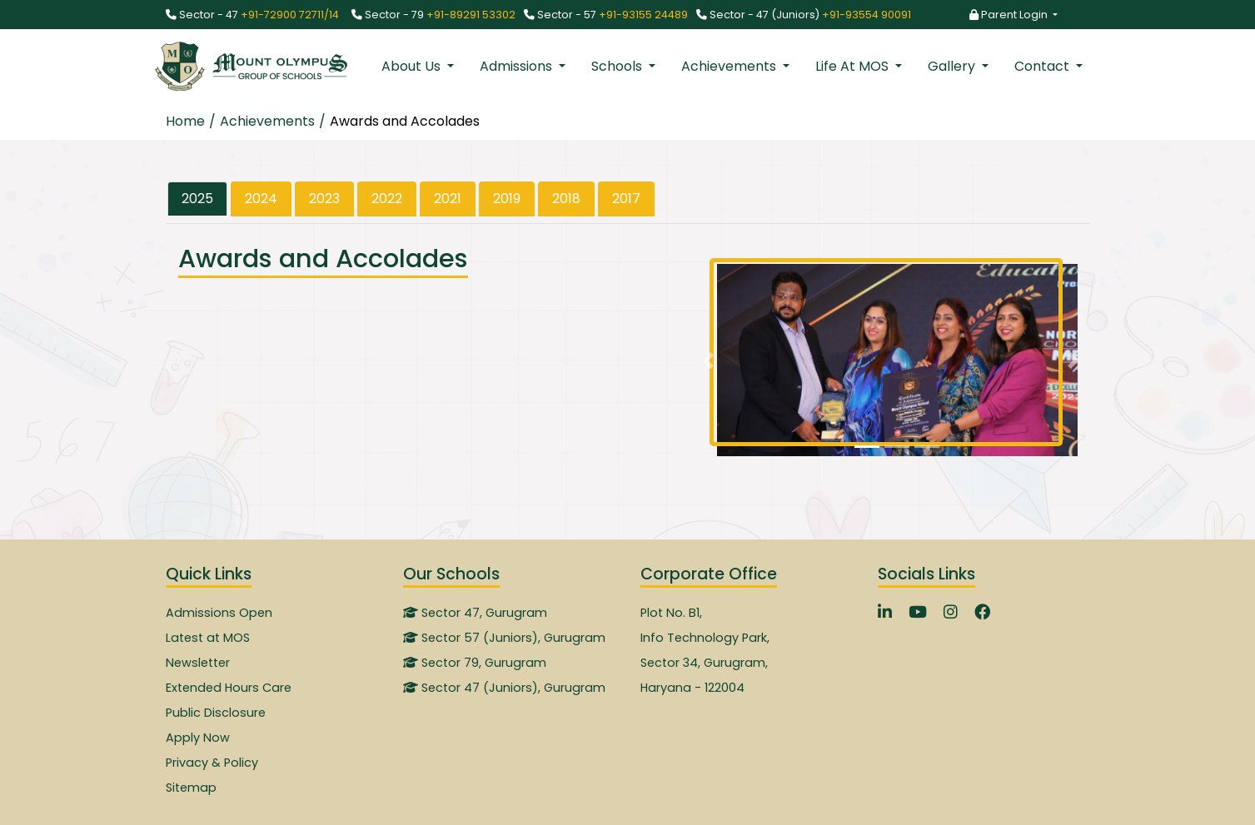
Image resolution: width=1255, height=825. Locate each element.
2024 (261, 198)
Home (185, 121)
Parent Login (1009, 14)
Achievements (730, 66)
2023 (324, 198)
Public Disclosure (216, 712)
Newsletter (198, 662)
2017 (626, 198)
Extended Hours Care (228, 687)
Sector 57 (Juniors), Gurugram (504, 637)
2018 (566, 198)
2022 (386, 198)
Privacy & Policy (212, 762)
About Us (412, 66)
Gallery (953, 66)
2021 (447, 198)
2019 (506, 198)
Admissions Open (219, 612)
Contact (1043, 66)
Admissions (517, 66)
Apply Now (198, 737)
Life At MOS (853, 66)
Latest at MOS (208, 637)
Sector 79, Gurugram (474, 662)
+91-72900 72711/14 (290, 14)
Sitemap (191, 787)
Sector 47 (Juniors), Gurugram (504, 687)
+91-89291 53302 (470, 14)
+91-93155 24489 (643, 14)
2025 (197, 198)
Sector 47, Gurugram (475, 612)
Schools (618, 66)
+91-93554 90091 (866, 14)
